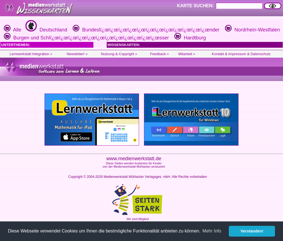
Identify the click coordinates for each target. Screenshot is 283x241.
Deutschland (45, 30)
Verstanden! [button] (252, 231)
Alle (12, 30)
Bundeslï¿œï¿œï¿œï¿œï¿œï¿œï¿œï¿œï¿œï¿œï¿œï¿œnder (145, 30)
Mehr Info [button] (212, 231)
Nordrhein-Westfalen (252, 30)
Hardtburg (189, 38)
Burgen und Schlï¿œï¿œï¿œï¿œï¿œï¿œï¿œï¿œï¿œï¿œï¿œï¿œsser (85, 38)
